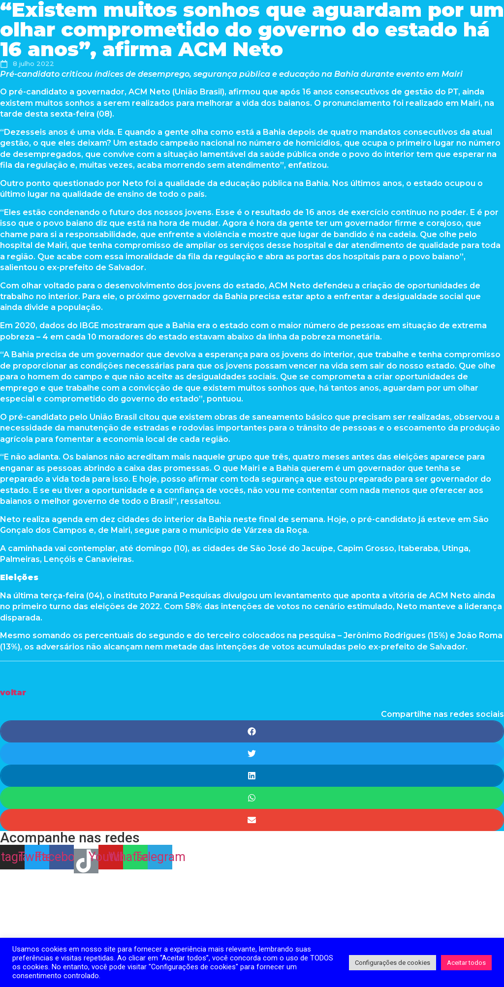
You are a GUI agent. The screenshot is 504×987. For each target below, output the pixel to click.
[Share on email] (252, 820)
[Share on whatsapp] (252, 798)
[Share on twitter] (252, 753)
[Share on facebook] (252, 731)
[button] (13, 692)
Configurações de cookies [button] (392, 962)
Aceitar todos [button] (466, 962)
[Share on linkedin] (252, 776)
